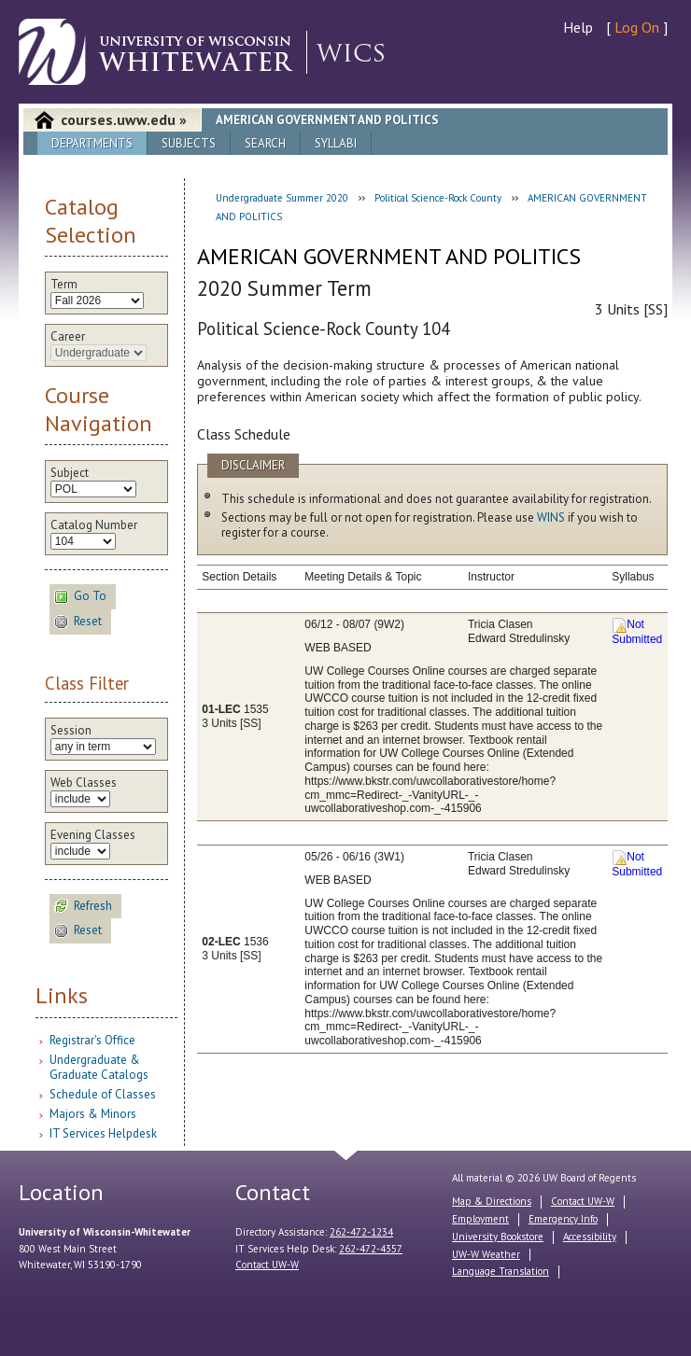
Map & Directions (491, 1201)
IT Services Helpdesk (103, 1133)
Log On (636, 27)
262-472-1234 (361, 1231)
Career (67, 336)
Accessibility (589, 1236)
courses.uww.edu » (124, 119)
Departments (92, 143)
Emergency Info (563, 1218)
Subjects (189, 143)
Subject (69, 473)
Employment (480, 1218)
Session (71, 730)
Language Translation (500, 1271)
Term (64, 284)
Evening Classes (92, 835)
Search (265, 143)
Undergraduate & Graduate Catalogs (98, 1067)
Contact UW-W (267, 1264)
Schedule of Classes (102, 1094)
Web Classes (83, 783)
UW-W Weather (486, 1254)
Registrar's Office (92, 1040)
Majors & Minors (92, 1114)
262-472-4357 (370, 1248)
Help (578, 27)
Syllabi (336, 143)
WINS (551, 517)
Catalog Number (93, 525)
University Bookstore (497, 1236)
